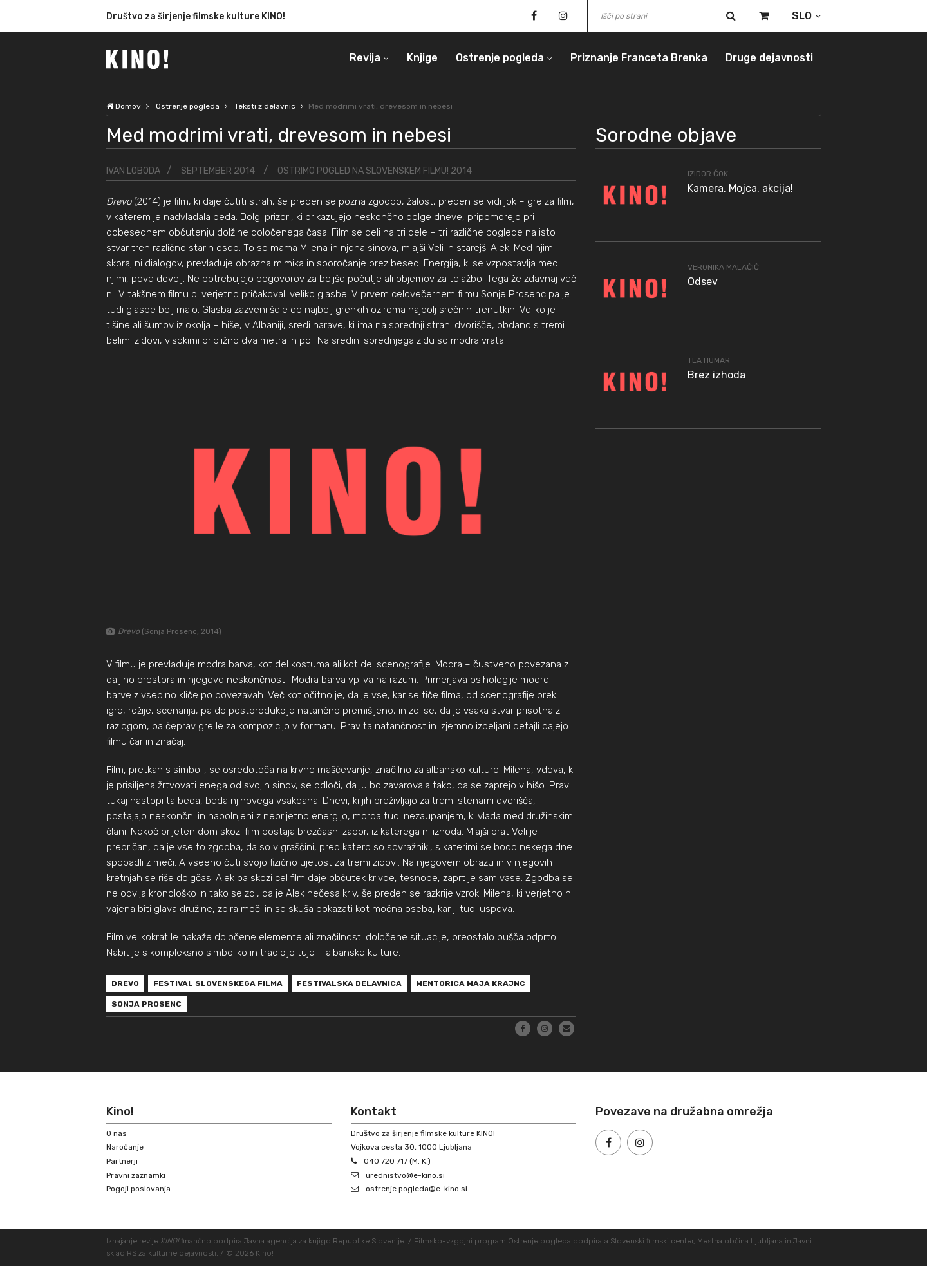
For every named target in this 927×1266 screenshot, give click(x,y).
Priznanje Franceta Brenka (638, 57)
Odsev (703, 281)
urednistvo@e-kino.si (405, 1175)
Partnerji (122, 1161)
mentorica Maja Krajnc (470, 983)
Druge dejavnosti (769, 57)
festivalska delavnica (349, 983)
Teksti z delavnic (264, 106)
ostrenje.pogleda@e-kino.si (416, 1188)
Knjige (422, 57)
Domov (123, 106)
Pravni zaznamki (135, 1175)
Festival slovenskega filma (218, 983)
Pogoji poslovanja (138, 1188)
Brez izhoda (716, 375)
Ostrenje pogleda (500, 57)
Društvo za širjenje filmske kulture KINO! (195, 18)
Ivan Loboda (133, 170)
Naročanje (125, 1146)
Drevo (125, 983)
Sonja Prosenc (146, 1004)
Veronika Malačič (723, 267)
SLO (802, 16)
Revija (365, 57)
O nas (116, 1133)
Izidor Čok (708, 173)
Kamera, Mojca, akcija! (740, 188)
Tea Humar (709, 360)
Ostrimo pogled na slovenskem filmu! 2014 (374, 170)
